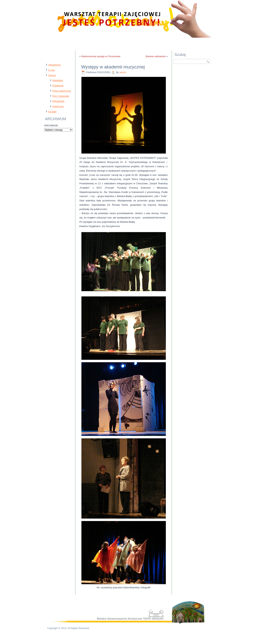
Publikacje (57, 85)
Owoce (52, 75)
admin (122, 72)
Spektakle (57, 80)
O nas (51, 70)
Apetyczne (58, 106)
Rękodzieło (58, 101)
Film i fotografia (60, 96)
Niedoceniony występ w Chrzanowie (100, 56)
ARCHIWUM (51, 125)
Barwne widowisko (156, 56)
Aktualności (54, 64)
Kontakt (52, 111)
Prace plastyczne (61, 90)
